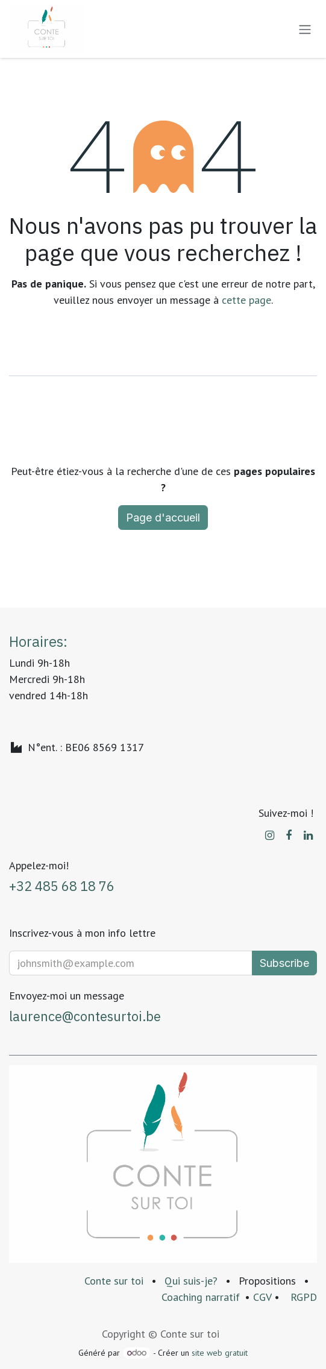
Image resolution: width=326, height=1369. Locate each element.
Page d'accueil (163, 517)
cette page (246, 300)
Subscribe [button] (284, 963)
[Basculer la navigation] (305, 29)
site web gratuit (220, 1352)
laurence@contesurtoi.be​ (85, 1016)
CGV (262, 1297)
